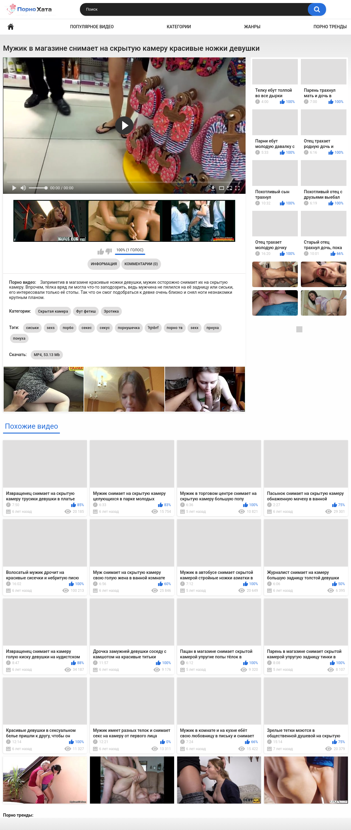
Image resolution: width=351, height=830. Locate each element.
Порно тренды (330, 26)
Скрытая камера (53, 311)
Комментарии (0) (141, 264)
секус (105, 328)
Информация (104, 264)
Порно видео (10, 27)
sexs (51, 328)
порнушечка (129, 328)
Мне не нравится (108, 252)
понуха (19, 338)
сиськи (32, 328)
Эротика (111, 311)
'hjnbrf (153, 328)
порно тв (175, 328)
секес (86, 328)
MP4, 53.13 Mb (47, 355)
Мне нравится (101, 252)
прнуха (213, 328)
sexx (194, 328)
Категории (179, 26)
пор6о (68, 328)
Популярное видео (92, 26)
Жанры (252, 26)
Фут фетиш (86, 311)
